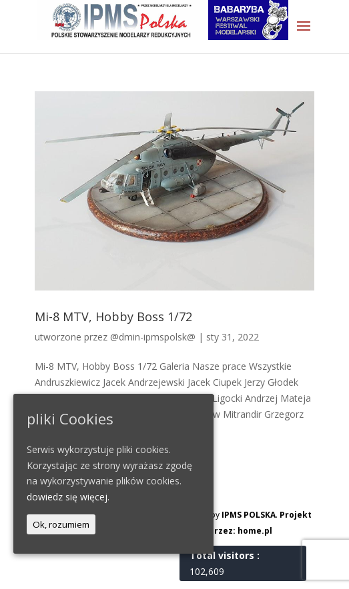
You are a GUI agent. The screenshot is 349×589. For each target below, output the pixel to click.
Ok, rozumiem (61, 524)
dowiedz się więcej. (68, 496)
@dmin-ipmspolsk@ (153, 336)
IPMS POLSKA (249, 514)
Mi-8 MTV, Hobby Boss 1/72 (113, 316)
